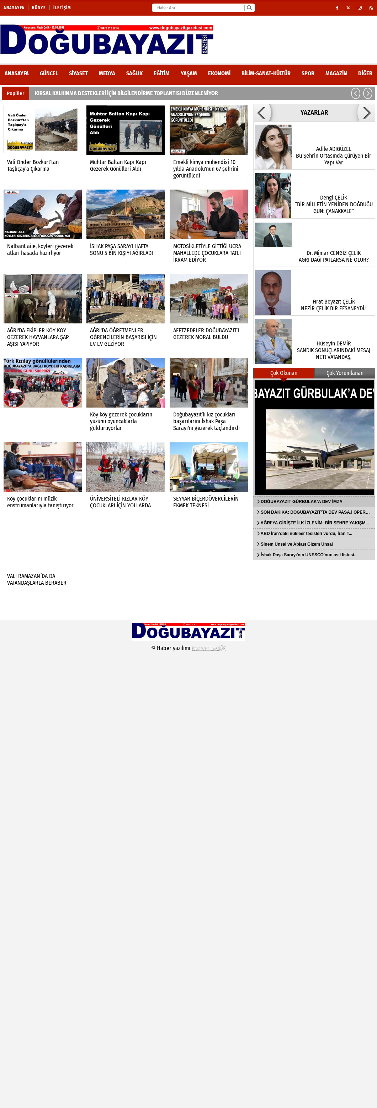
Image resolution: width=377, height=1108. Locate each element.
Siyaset (78, 73)
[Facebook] (337, 7)
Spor (308, 73)
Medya (107, 73)
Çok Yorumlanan (344, 373)
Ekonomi (219, 73)
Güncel (49, 73)
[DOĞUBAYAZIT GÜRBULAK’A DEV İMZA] (314, 437)
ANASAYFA (17, 73)
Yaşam (189, 73)
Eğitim (162, 73)
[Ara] (249, 8)
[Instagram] (360, 7)
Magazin (336, 73)
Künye (39, 7)
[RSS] (371, 7)
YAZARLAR (314, 112)
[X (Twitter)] (348, 7)
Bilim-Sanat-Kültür (266, 73)
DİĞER (365, 73)
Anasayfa (14, 7)
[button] (355, 93)
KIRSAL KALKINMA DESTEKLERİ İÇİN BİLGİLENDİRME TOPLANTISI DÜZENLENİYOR (126, 93)
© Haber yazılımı (188, 648)
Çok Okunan (283, 373)
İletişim (62, 7)
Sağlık (134, 73)
